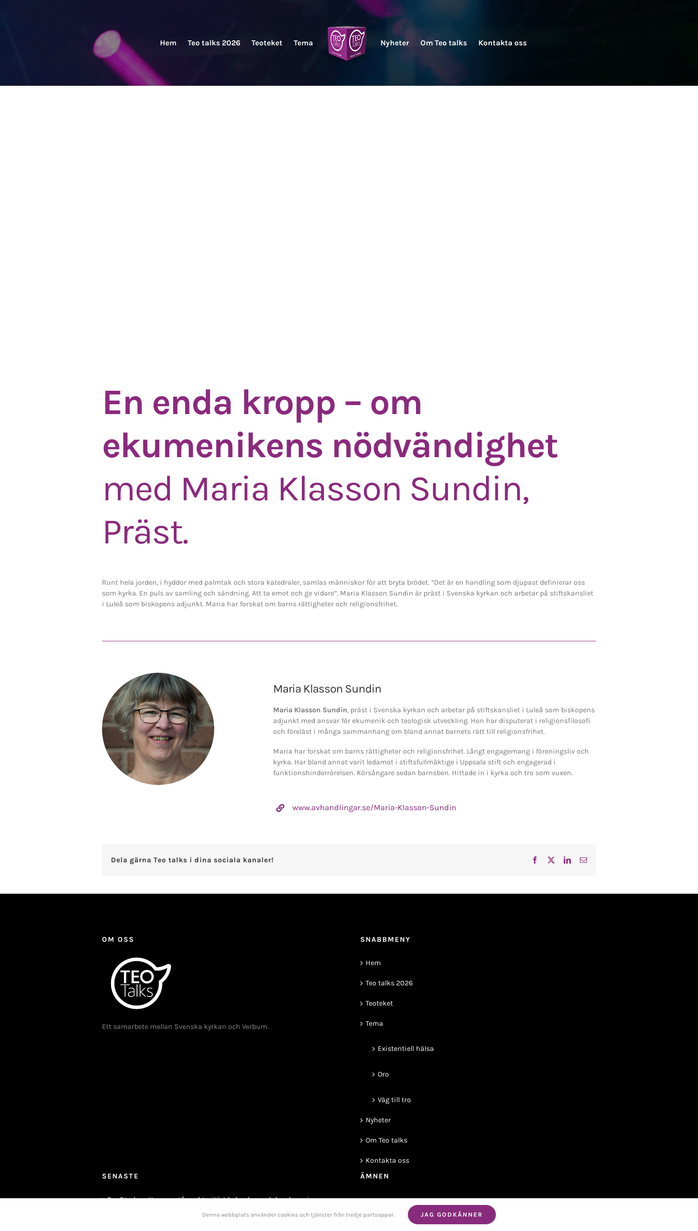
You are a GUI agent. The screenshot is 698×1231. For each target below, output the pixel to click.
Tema (374, 1023)
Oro (383, 1074)
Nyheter (378, 1120)
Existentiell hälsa (406, 1048)
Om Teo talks (386, 1140)
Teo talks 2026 (389, 983)
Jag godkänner (452, 1214)
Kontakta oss (387, 1160)
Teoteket (379, 1003)
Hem (373, 962)
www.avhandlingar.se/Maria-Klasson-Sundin (374, 807)
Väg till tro (394, 1099)
